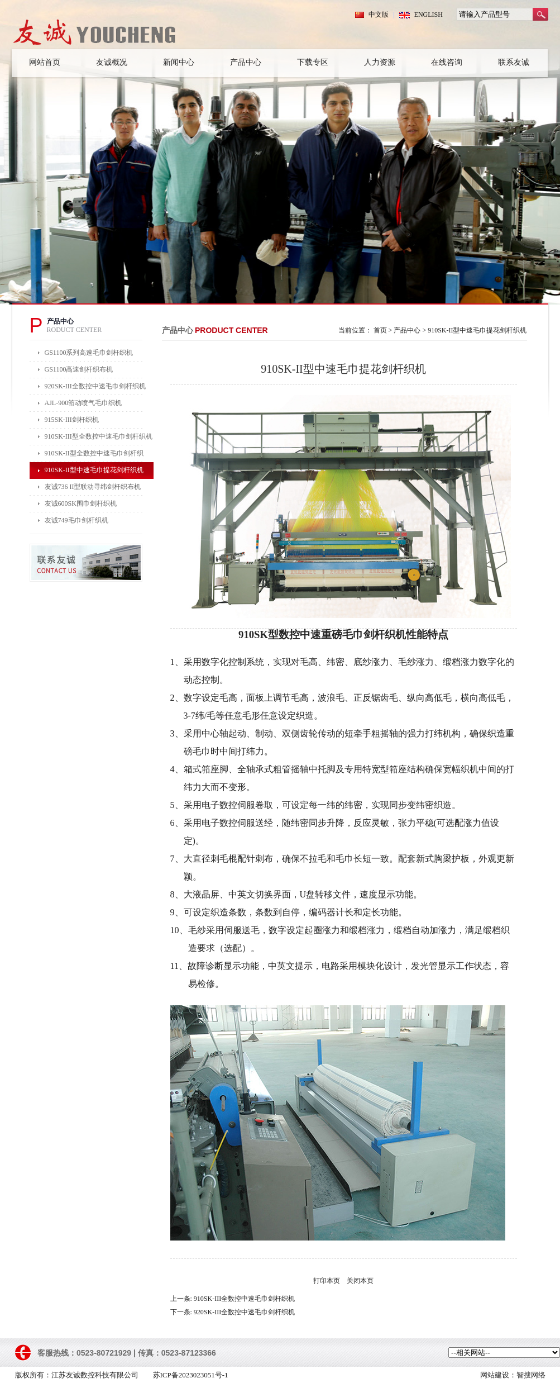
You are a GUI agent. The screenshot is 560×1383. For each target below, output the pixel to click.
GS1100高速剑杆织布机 (79, 369)
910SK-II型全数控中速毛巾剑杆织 (94, 453)
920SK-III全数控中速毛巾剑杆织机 (95, 386)
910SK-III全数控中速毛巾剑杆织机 (244, 1299)
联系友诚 (513, 62)
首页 (380, 330)
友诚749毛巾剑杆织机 (76, 520)
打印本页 (326, 1281)
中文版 (378, 14)
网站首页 (44, 62)
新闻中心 (178, 62)
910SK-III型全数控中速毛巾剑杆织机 (98, 436)
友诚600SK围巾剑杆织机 (81, 503)
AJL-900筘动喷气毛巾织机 (83, 403)
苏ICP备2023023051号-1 (190, 1375)
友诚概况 (111, 62)
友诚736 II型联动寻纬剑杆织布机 (93, 487)
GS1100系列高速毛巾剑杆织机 (89, 353)
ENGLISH (428, 14)
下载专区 (312, 62)
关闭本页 (360, 1281)
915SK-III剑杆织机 (72, 420)
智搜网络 (530, 1375)
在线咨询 (446, 62)
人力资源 (379, 62)
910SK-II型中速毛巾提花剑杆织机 (94, 470)
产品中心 (245, 62)
